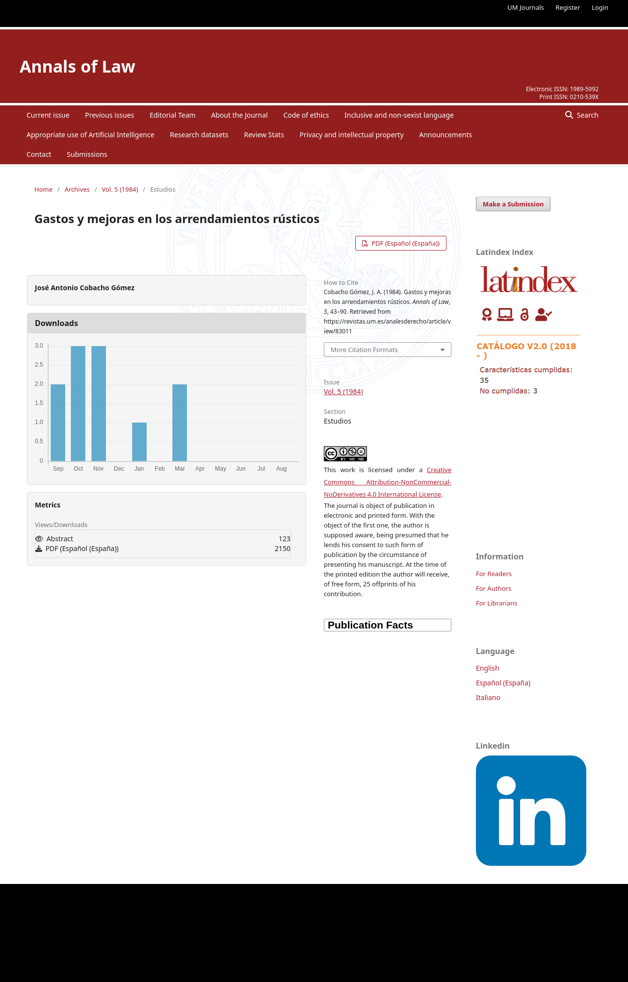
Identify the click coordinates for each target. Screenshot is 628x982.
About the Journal (239, 115)
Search (587, 115)
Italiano (488, 697)
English (487, 668)
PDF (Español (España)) (405, 243)
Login (600, 7)
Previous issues (109, 115)
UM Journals (525, 7)
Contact (39, 154)
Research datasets (199, 134)
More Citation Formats (364, 349)
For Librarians (496, 603)
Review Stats (264, 134)
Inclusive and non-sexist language (399, 115)
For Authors (493, 588)
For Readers (494, 573)
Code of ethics (306, 115)
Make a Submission (513, 204)
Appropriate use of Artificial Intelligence (90, 134)
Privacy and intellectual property (352, 134)
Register (567, 7)
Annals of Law (77, 66)
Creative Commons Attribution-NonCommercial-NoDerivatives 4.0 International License (387, 482)
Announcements (445, 134)
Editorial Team (173, 115)
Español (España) (503, 682)
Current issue (48, 115)
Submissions (87, 154)
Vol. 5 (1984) (120, 189)
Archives (77, 189)
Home (43, 189)
